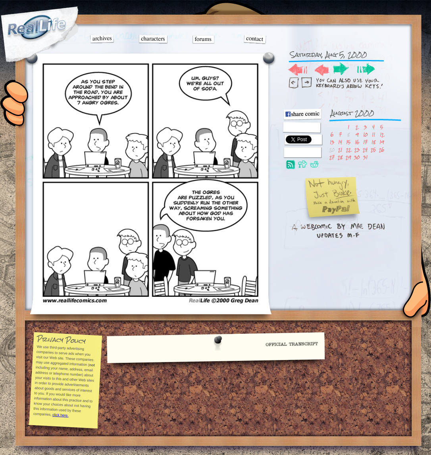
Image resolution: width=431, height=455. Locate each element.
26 (381, 149)
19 (381, 142)
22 (348, 149)
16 (357, 142)
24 (365, 149)
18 (373, 142)
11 (373, 134)
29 (348, 157)
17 (365, 142)
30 (357, 157)
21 (340, 149)
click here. (60, 414)
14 (340, 142)
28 (340, 157)
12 (382, 134)
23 (357, 149)
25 (373, 149)
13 (332, 142)
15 (348, 142)
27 (332, 157)
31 (365, 157)
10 (365, 134)
